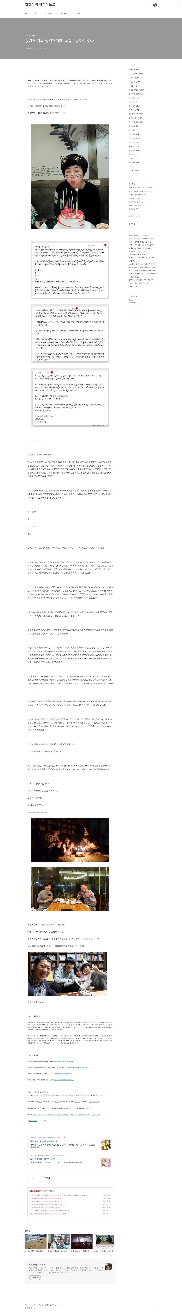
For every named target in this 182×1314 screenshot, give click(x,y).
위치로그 (64, 13)
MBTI (145, 248)
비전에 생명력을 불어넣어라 (137, 245)
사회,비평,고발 (134, 134)
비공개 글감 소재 (134, 171)
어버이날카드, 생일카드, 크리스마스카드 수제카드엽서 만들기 (57, 1162)
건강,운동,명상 (134, 162)
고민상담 (131, 280)
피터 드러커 (145, 235)
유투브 (142, 311)
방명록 (77, 13)
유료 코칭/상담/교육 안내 (136, 202)
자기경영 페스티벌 (134, 258)
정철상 (142, 242)
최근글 (131, 216)
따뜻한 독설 (133, 86)
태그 (35, 13)
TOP (155, 1306)
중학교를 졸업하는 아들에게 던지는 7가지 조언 (48, 1213)
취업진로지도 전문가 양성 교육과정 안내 (141, 188)
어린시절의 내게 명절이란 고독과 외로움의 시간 (48, 1210)
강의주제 (131, 261)
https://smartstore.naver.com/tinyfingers (45, 1155)
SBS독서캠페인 (134, 242)
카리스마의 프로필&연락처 (137, 195)
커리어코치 (139, 280)
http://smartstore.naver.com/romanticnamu (46, 1138)
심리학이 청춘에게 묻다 (137, 94)
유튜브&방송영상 (134, 146)
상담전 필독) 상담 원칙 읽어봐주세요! (140, 191)
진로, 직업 (132, 130)
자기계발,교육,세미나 (136, 122)
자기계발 (144, 258)
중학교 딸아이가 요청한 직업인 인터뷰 (44, 1201)
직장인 (139, 248)
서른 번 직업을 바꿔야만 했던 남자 (139, 239)
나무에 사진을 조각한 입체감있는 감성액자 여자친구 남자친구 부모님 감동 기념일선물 (62, 1146)
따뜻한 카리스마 (134, 255)
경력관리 (143, 255)
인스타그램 (137, 311)
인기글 (138, 216)
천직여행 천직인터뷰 (136, 114)
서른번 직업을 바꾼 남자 (137, 90)
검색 (149, 5)
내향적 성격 (136, 235)
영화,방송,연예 (134, 142)
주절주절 (132, 166)
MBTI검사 (142, 251)
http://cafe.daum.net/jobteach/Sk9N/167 (78, 1067)
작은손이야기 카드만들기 (42, 1159)
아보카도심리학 (134, 78)
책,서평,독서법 (134, 110)
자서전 (131, 283)
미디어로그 (49, 13)
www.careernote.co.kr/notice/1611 (64, 1061)
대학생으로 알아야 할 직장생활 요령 (44, 1207)
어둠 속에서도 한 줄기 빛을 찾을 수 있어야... (47, 1204)
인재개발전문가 (148, 280)
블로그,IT (132, 158)
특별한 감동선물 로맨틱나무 (44, 1141)
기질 (130, 235)
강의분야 (151, 258)
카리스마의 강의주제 (135, 205)
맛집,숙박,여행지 (134, 138)
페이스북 (131, 311)
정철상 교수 (132, 248)
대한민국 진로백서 (135, 82)
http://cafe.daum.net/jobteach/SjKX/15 (64, 1080)
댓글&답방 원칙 (134, 209)
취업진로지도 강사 (144, 283)
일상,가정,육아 (35, 1191)
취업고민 (150, 245)
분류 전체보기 (133, 70)
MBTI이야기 (133, 102)
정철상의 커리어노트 (40, 4)
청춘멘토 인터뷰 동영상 (136, 198)
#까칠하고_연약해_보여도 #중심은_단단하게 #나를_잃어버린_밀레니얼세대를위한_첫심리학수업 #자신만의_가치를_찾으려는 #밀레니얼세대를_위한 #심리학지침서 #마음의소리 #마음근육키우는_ (143, 270)
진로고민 (148, 242)
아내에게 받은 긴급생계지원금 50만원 (44, 1198)
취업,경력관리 (133, 126)
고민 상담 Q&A (134, 106)
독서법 (150, 248)
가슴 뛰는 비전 (134, 98)
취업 (135, 283)
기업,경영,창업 (134, 154)
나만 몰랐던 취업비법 (136, 74)
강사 (152, 239)
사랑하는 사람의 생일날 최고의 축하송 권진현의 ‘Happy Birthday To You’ (57, 1195)
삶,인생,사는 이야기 (135, 118)
